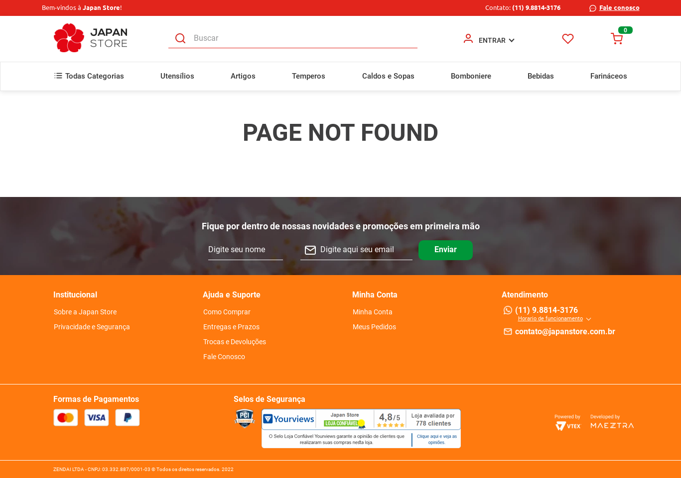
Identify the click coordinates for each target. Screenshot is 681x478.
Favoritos (567, 38)
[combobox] (292, 38)
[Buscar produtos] (180, 38)
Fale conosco (619, 7)
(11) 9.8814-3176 (536, 7)
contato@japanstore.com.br (565, 331)
